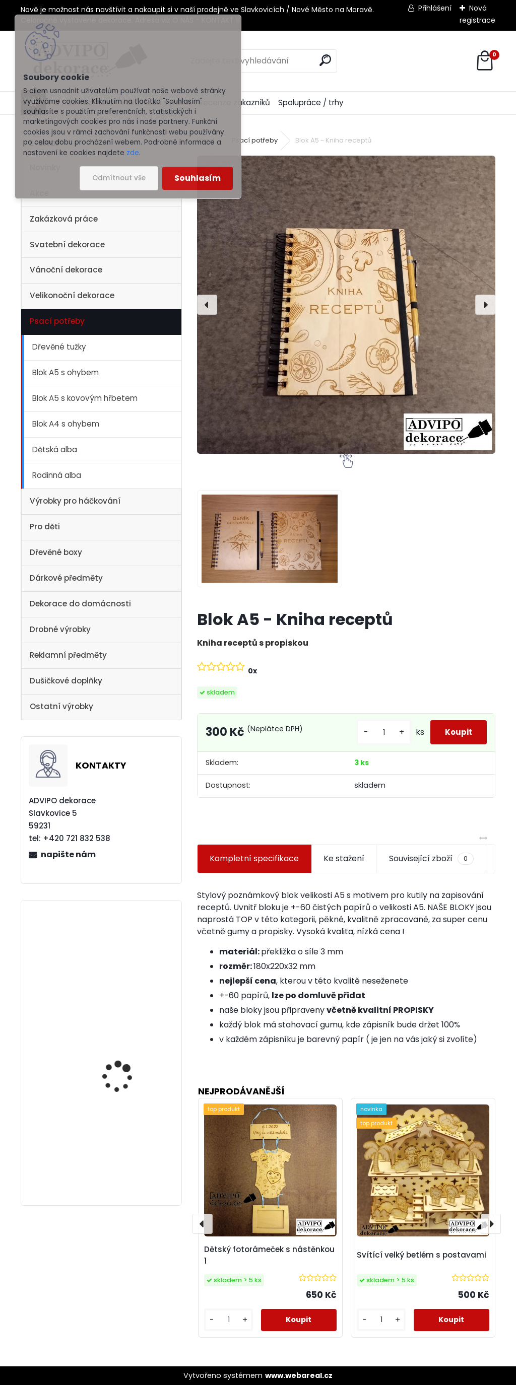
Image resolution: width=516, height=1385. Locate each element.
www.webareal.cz (299, 1375)
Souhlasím (197, 178)
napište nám (68, 854)
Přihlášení (435, 8)
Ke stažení (344, 858)
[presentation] (207, 305)
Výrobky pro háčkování (75, 501)
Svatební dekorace (67, 244)
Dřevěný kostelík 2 (118, 945)
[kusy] (371, 732)
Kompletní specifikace (254, 858)
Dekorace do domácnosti (80, 603)
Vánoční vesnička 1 (120, 1136)
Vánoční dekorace (66, 269)
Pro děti (45, 526)
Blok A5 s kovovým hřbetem (85, 398)
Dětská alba (54, 449)
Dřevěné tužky (59, 346)
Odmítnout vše (119, 178)
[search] (325, 60)
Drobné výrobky (60, 629)
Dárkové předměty (66, 578)
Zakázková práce (64, 219)
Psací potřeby (57, 321)
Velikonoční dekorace (72, 295)
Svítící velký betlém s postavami (421, 1255)
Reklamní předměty (68, 655)
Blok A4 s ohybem (65, 424)
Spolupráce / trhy (311, 102)
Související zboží (431, 859)
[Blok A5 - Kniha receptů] (346, 305)
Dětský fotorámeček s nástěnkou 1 (269, 1255)
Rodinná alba (56, 475)
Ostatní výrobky (61, 706)
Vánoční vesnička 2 (121, 1036)
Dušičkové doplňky (66, 680)
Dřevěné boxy (56, 552)
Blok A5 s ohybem (65, 372)
